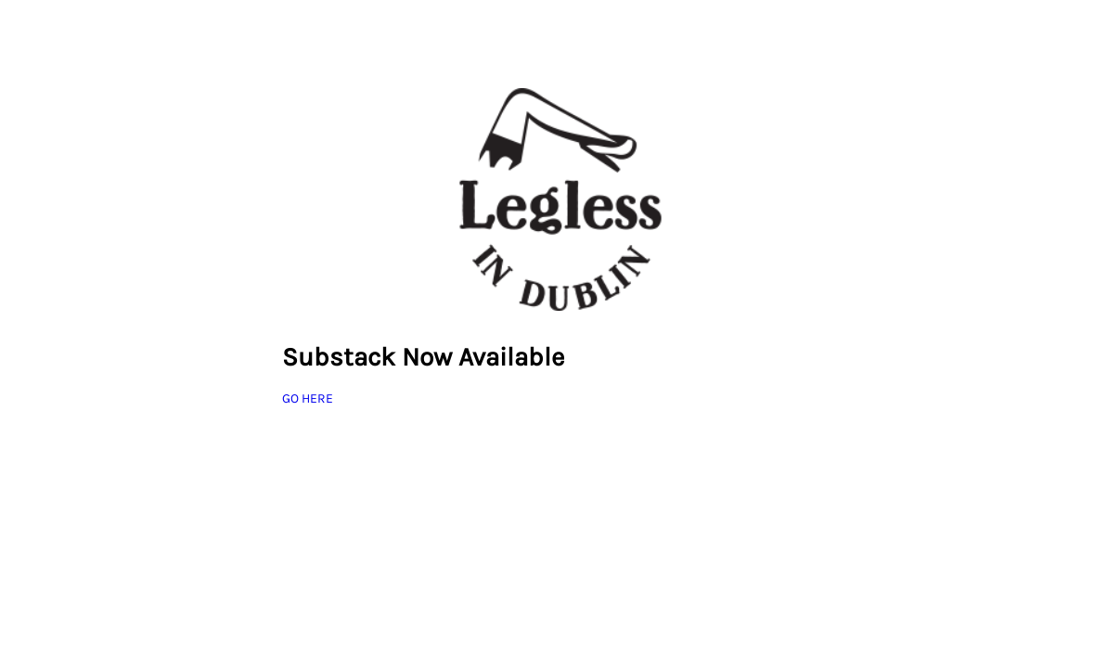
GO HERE (307, 398)
